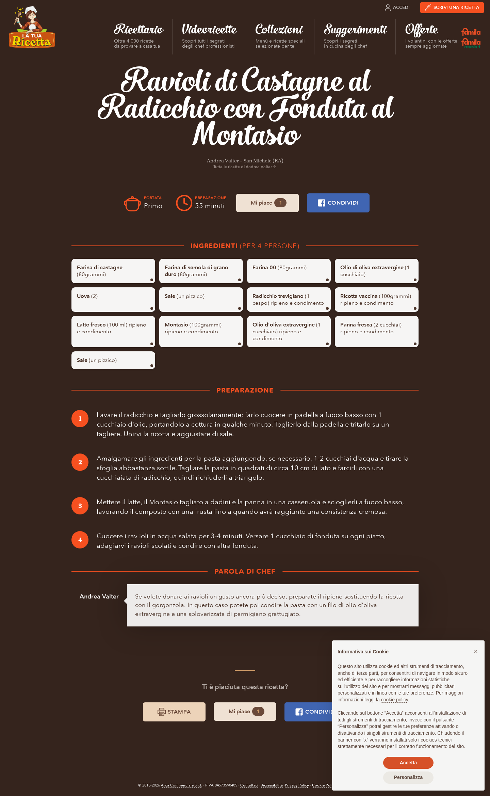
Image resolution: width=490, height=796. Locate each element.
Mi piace (269, 202)
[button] (475, 651)
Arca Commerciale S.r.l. (181, 785)
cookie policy (394, 699)
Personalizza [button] (408, 777)
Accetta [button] (408, 762)
